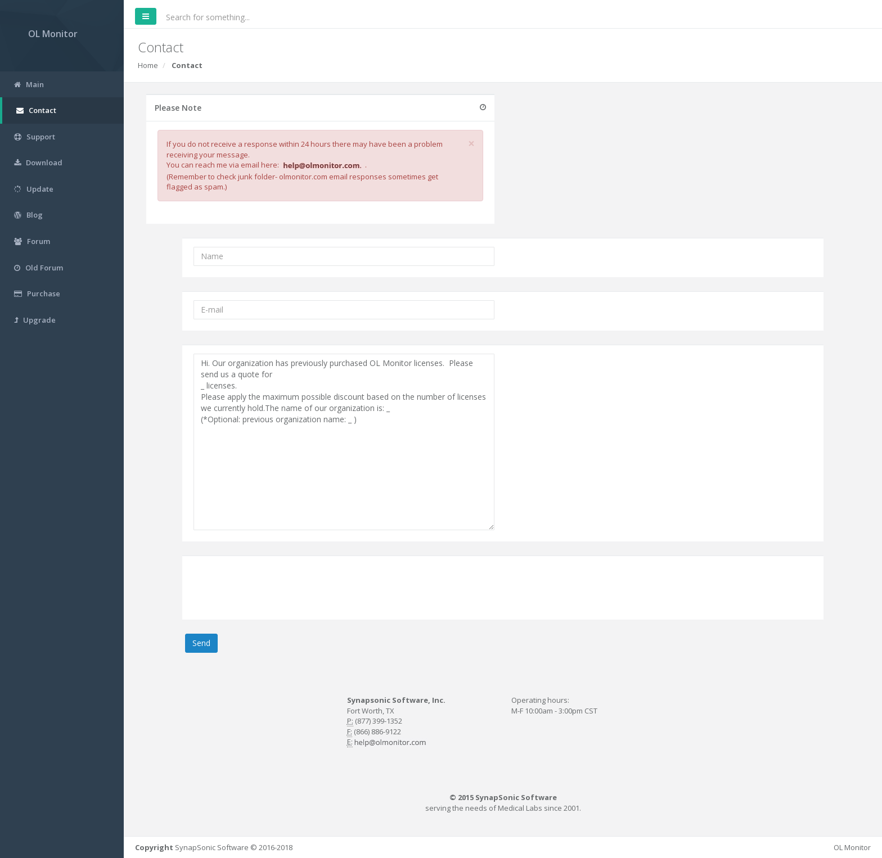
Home (148, 65)
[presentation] (279, 586)
